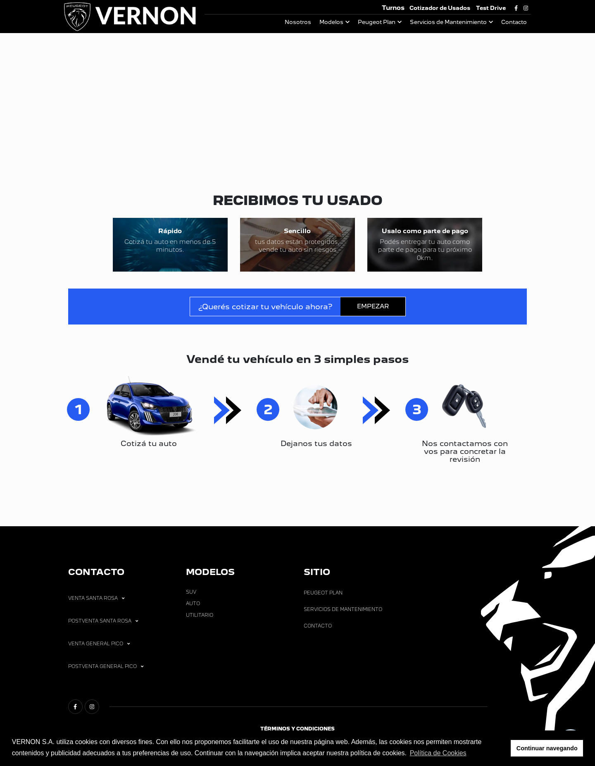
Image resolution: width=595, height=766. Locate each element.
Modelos (331, 22)
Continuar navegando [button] (547, 748)
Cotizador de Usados (439, 8)
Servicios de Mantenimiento (448, 22)
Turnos (393, 7)
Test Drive (491, 8)
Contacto (514, 22)
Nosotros (298, 22)
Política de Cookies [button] (438, 752)
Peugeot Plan (376, 22)
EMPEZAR (373, 316)
